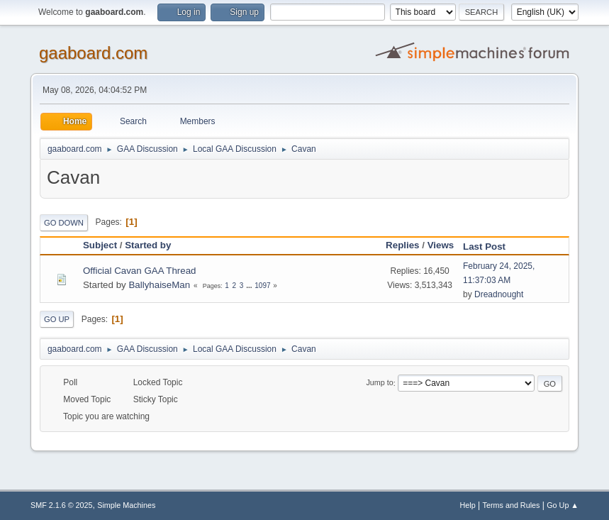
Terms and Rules (511, 505)
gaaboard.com (93, 52)
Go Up (56, 319)
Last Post (490, 246)
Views (441, 245)
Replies (402, 245)
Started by (148, 245)
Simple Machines (126, 505)
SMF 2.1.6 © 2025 (61, 505)
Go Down (64, 222)
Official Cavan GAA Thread (139, 270)
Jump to (379, 383)
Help (468, 505)
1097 (262, 285)
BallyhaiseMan (159, 285)
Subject (100, 245)
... (250, 285)
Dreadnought (498, 294)
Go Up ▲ (563, 505)
